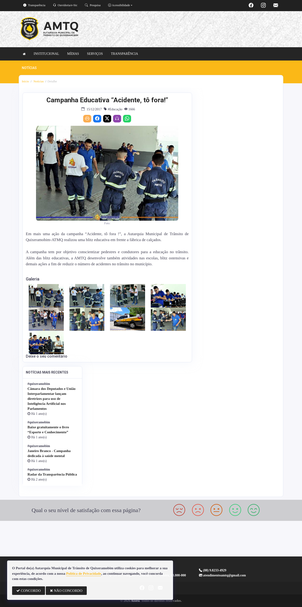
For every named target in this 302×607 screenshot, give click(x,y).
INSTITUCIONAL (46, 54)
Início (25, 81)
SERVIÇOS (95, 54)
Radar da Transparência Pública (52, 474)
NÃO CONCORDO (66, 591)
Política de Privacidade (83, 573)
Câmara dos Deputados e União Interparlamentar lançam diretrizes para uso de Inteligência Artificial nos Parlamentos (51, 399)
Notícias (38, 81)
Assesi (135, 600)
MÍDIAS (73, 54)
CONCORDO (28, 591)
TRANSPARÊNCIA (124, 54)
